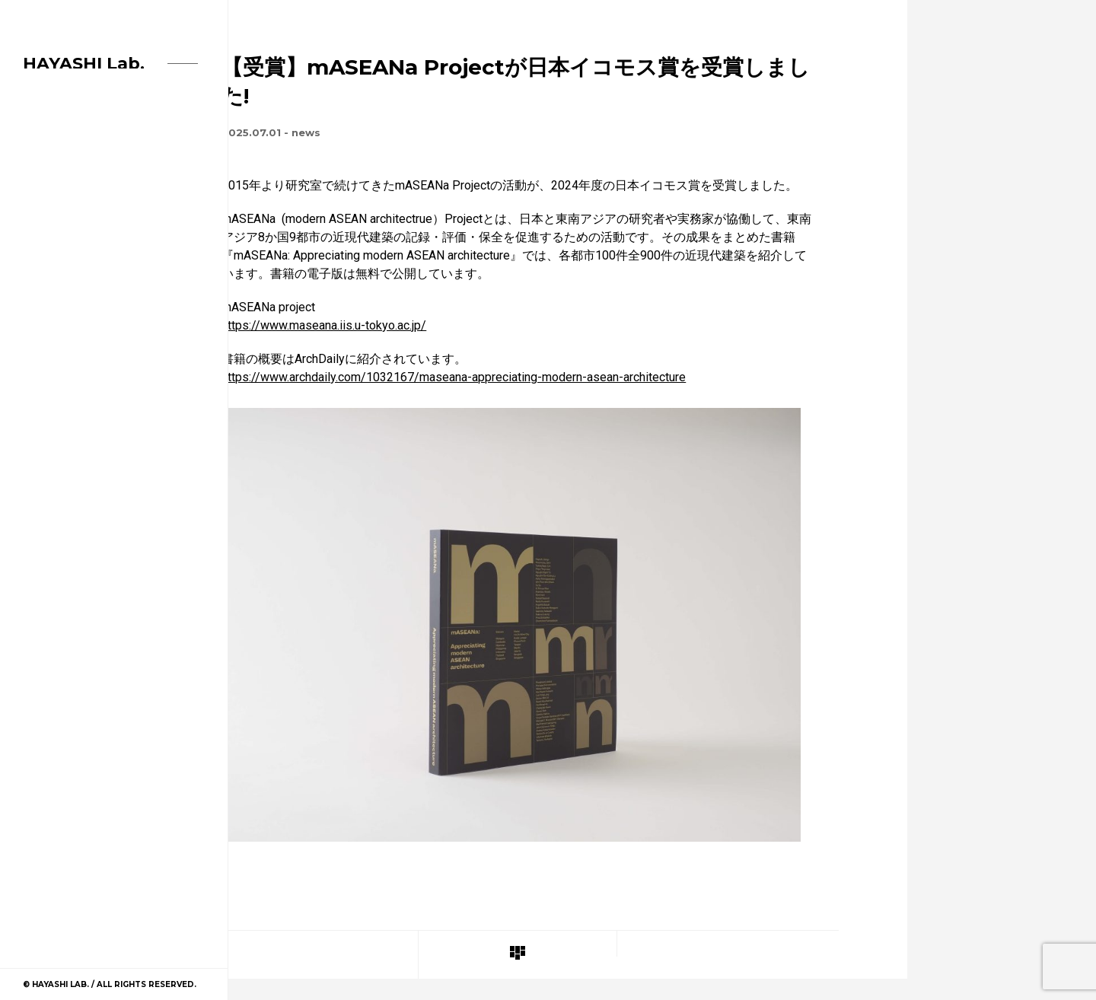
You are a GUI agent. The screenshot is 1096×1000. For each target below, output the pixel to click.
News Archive (61, 207)
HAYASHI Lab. (84, 63)
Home (38, 177)
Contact (48, 298)
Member (45, 238)
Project (46, 268)
